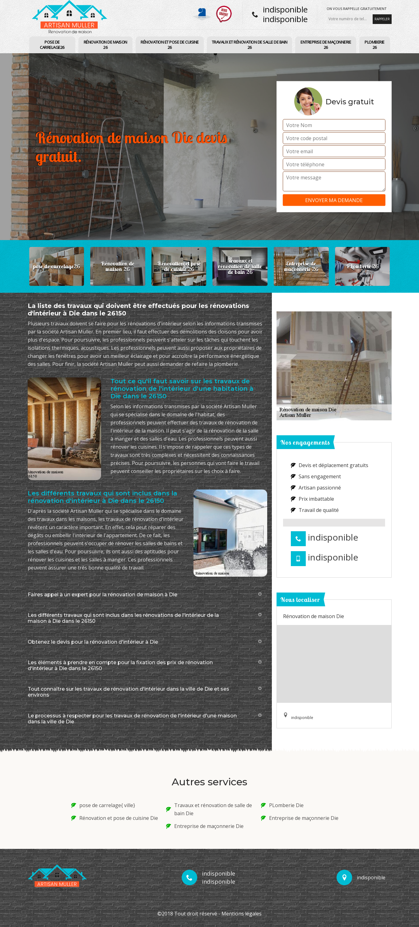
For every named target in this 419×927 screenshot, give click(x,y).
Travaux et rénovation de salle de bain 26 (249, 44)
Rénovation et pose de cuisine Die (114, 818)
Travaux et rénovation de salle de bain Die (209, 809)
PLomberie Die (282, 805)
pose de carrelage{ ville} (103, 805)
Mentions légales (241, 913)
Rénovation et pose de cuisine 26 (170, 44)
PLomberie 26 (374, 44)
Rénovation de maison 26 (105, 44)
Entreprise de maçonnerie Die (205, 826)
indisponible (285, 9)
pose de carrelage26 (52, 44)
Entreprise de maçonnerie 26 (325, 44)
